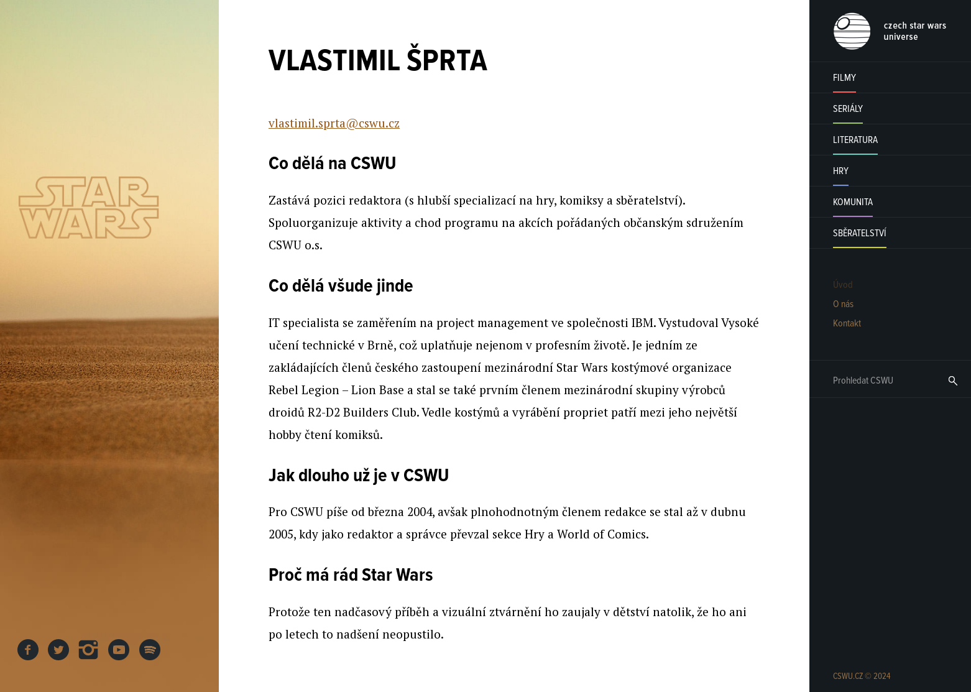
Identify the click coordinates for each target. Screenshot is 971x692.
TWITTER (58, 650)
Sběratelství (859, 233)
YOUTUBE (119, 650)
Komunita (853, 202)
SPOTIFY (150, 650)
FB (28, 650)
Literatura (855, 140)
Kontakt (847, 323)
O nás (843, 304)
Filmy (844, 78)
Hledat (953, 380)
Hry (841, 171)
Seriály (848, 109)
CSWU (890, 31)
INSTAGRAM (89, 650)
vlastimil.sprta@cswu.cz (334, 123)
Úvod (843, 285)
